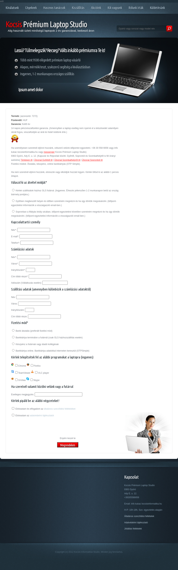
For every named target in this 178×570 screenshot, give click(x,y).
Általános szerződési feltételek (139, 516)
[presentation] (39, 427)
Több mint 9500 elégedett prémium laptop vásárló (50, 60)
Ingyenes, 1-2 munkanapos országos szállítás (47, 74)
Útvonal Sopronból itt (92, 160)
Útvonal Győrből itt (43, 160)
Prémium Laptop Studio (46, 24)
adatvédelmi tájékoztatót (42, 415)
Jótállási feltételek (133, 528)
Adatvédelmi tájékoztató (136, 522)
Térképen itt (26, 160)
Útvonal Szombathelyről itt (67, 160)
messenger (49, 152)
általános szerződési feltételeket (59, 409)
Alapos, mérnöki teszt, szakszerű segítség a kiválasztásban (55, 67)
